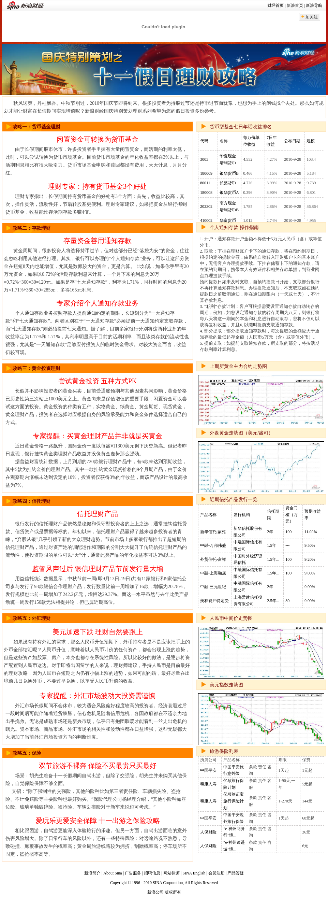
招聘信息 (152, 873)
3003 (204, 159)
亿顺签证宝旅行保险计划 (233, 801)
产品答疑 (235, 873)
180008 (206, 192)
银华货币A (229, 192)
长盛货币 (228, 183)
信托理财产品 (97, 513)
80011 (205, 183)
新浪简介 (92, 873)
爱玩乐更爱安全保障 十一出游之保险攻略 (97, 820)
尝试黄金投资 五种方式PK (97, 381)
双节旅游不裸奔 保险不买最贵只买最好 (97, 765)
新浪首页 (295, 5)
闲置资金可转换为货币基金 (97, 139)
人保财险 (208, 832)
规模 (311, 141)
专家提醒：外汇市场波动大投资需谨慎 (97, 695)
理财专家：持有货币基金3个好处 (97, 186)
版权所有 (173, 892)
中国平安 (208, 770)
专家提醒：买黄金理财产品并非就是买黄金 (97, 436)
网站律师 (171, 873)
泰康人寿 (208, 784)
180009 (206, 173)
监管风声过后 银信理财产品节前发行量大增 (97, 568)
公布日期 (292, 141)
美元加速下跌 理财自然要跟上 (98, 632)
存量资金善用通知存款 (97, 240)
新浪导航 (314, 5)
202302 (206, 206)
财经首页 (275, 5)
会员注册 (216, 873)
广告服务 (133, 873)
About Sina (112, 873)
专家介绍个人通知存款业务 (97, 303)
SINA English (193, 873)
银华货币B (229, 173)
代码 (204, 141)
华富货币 (228, 220)
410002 (206, 220)
